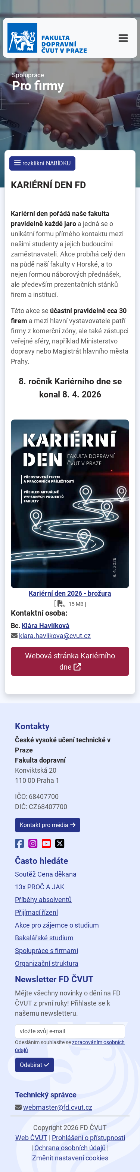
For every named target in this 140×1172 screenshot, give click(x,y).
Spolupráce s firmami (46, 951)
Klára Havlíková (45, 625)
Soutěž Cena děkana (46, 874)
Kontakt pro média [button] (44, 825)
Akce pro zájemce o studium (57, 925)
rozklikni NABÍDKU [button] (42, 163)
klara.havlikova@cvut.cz (55, 636)
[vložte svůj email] (70, 1031)
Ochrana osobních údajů (70, 1148)
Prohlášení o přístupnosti (88, 1138)
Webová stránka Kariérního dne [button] (70, 661)
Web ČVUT (31, 1138)
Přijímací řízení (36, 912)
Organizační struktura (46, 963)
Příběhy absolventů (43, 900)
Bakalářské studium (44, 938)
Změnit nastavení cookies (70, 1158)
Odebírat (31, 1065)
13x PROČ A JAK (39, 887)
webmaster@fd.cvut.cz (57, 1107)
